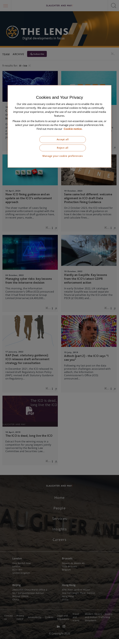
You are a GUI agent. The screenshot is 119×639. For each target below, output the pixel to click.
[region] (59, 126)
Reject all (62, 147)
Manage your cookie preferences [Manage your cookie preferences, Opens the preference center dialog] (62, 156)
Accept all (63, 139)
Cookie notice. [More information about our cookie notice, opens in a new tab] (73, 129)
